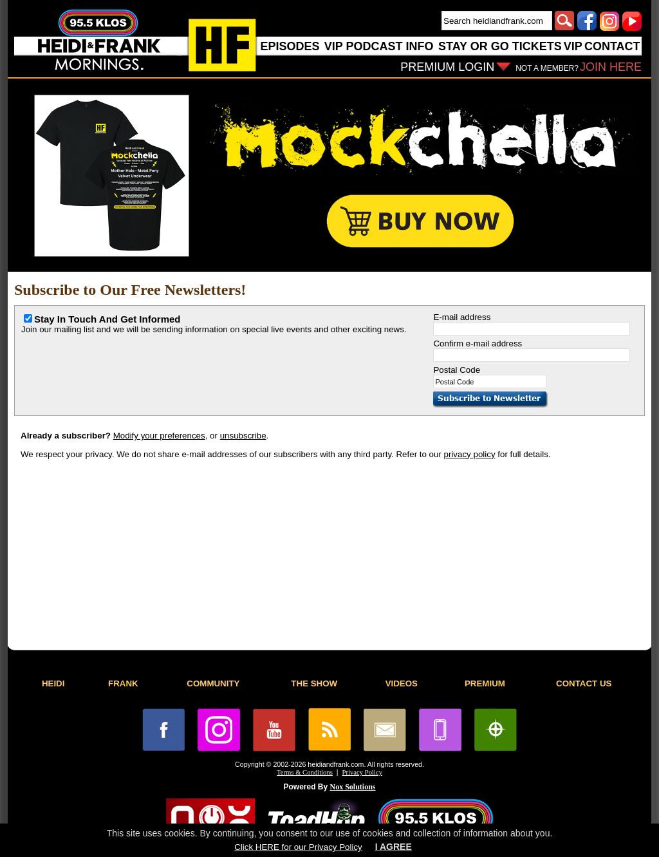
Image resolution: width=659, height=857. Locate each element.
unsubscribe (243, 435)
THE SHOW (314, 683)
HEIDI (53, 683)
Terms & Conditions (305, 772)
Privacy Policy (362, 772)
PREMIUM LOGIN (447, 67)
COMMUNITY (213, 683)
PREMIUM (485, 683)
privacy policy (470, 454)
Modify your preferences (159, 435)
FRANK (123, 683)
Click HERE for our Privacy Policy (298, 847)
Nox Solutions (353, 786)
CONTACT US (583, 683)
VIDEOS (401, 683)
